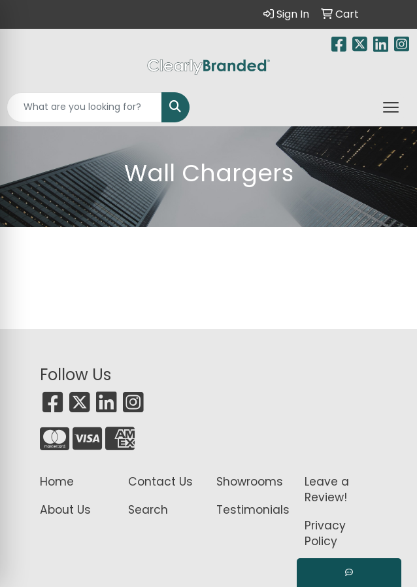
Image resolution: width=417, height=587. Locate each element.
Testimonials (252, 510)
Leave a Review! (327, 489)
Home (57, 481)
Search (148, 510)
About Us (65, 510)
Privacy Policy (325, 533)
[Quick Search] (84, 107)
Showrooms (249, 481)
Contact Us (160, 481)
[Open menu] (391, 107)
